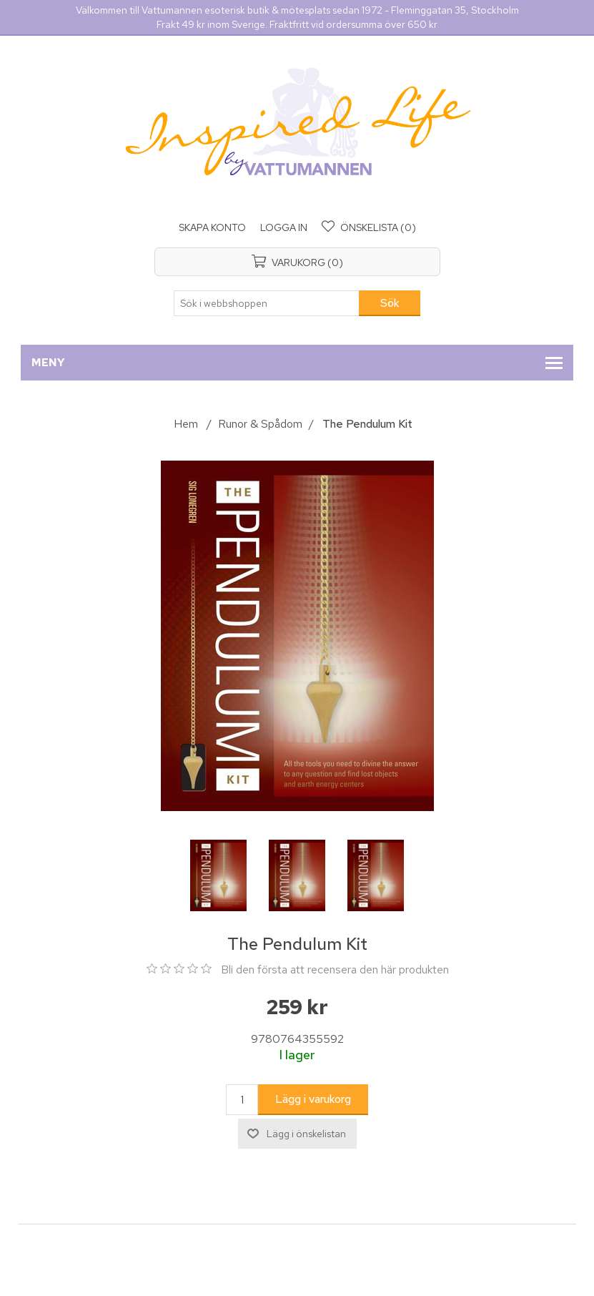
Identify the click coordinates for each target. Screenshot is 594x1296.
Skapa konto (212, 227)
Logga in (283, 227)
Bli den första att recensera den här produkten (335, 969)
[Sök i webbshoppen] (267, 303)
